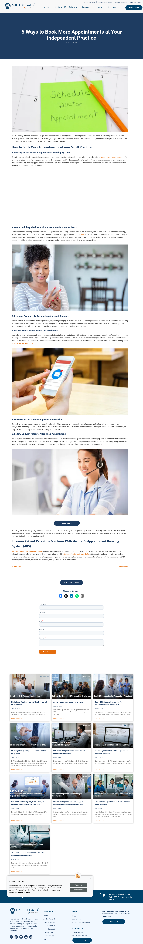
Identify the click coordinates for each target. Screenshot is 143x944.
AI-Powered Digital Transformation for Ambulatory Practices (69, 752)
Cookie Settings (78, 890)
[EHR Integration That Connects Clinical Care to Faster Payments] (113, 735)
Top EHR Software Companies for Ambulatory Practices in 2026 (108, 703)
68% (82, 234)
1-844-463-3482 (89, 2)
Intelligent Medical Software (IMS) (76, 554)
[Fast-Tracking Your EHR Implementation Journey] (30, 837)
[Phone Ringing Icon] (20, 898)
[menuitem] (48, 7)
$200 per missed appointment (23, 343)
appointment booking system (112, 157)
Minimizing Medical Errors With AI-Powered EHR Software (29, 703)
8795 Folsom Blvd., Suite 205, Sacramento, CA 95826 (121, 897)
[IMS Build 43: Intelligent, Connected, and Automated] (30, 786)
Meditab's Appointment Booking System (27, 551)
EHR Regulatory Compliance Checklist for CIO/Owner (28, 752)
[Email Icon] (62, 897)
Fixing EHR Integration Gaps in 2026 (68, 702)
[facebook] (11, 937)
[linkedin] (26, 937)
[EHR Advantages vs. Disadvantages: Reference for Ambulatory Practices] (71, 786)
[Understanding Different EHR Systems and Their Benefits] (113, 786)
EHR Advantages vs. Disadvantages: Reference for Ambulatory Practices (68, 803)
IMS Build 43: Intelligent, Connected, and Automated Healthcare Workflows (28, 803)
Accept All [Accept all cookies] (78, 885)
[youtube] (21, 937)
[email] (30, 937)
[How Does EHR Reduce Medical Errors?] (30, 686)
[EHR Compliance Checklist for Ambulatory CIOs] (30, 735)
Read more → (16, 718)
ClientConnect (135, 2)
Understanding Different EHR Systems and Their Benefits (112, 803)
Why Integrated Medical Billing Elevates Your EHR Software (111, 752)
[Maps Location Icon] (102, 898)
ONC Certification (121, 2)
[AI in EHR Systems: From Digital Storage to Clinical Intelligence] (71, 735)
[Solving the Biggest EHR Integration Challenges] (71, 686)
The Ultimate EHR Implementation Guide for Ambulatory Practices (28, 854)
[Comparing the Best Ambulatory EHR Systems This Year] (113, 686)
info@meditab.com (105, 2)
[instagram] (16, 937)
